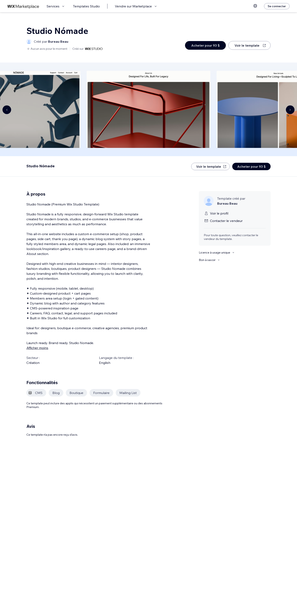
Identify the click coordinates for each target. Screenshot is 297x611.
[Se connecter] (277, 6)
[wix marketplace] (23, 6)
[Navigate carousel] (6, 109)
